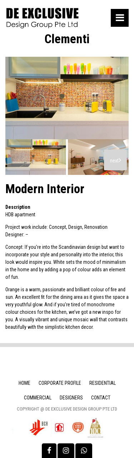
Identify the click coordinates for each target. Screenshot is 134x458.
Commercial (37, 398)
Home (24, 383)
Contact (100, 398)
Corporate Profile (60, 383)
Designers (71, 398)
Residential (102, 383)
